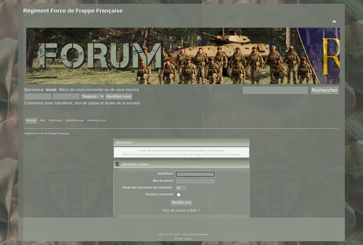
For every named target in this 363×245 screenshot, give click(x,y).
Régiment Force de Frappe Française (73, 11)
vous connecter (90, 89)
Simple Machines (198, 234)
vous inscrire (127, 89)
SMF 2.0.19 (165, 234)
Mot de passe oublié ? (181, 210)
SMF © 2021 (181, 234)
